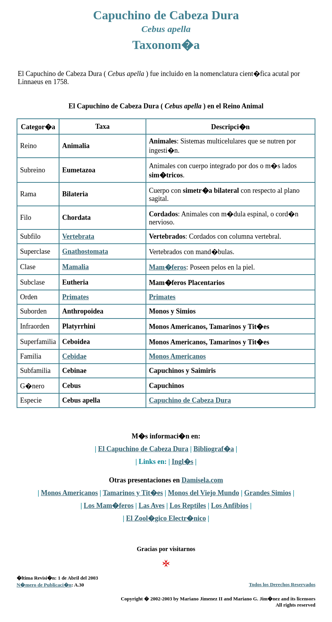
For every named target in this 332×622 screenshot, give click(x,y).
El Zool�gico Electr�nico (166, 518)
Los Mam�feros (109, 505)
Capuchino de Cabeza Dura (190, 400)
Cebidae (74, 356)
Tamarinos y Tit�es (133, 493)
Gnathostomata (85, 251)
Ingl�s (182, 461)
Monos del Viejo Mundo (203, 493)
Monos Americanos (177, 356)
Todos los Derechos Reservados (282, 584)
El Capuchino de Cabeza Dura (143, 449)
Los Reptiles (187, 505)
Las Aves (151, 505)
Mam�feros (167, 267)
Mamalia (75, 267)
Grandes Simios (267, 493)
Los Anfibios (230, 505)
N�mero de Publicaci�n (44, 585)
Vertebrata (78, 236)
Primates (75, 297)
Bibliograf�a (213, 449)
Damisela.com (202, 480)
